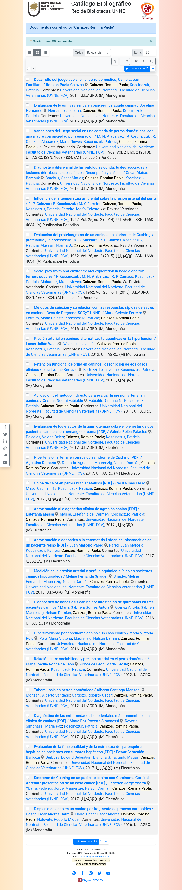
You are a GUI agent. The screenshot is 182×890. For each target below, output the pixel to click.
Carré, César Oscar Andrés (97, 814)
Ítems (138, 52)
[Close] (151, 41)
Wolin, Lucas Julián (79, 344)
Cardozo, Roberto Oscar (92, 695)
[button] (127, 61)
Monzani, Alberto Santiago (48, 695)
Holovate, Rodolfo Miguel (58, 819)
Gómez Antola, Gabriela (135, 607)
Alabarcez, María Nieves (61, 141)
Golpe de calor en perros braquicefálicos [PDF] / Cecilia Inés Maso (89, 483)
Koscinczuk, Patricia (100, 141)
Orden (79, 52)
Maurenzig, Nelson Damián (116, 462)
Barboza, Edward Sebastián (68, 757)
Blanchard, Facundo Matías (116, 757)
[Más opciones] (122, 61)
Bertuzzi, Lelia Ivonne (101, 369)
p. (137, 69)
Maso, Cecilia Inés (41, 488)
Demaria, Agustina (77, 462)
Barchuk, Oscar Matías (64, 178)
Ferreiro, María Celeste (80, 209)
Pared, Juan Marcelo (126, 545)
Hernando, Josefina (64, 110)
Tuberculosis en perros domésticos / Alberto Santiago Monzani (87, 690)
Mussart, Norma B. (56, 245)
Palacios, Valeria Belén (45, 437)
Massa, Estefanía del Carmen (84, 514)
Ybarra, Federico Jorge (45, 788)
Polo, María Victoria (55, 638)
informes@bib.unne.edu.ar (95, 856)
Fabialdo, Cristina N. (106, 400)
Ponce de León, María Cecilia (104, 664)
